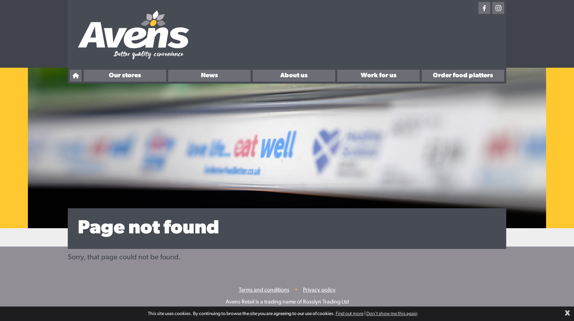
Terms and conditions (264, 290)
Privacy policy (319, 290)
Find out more (350, 313)
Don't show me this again (391, 313)
